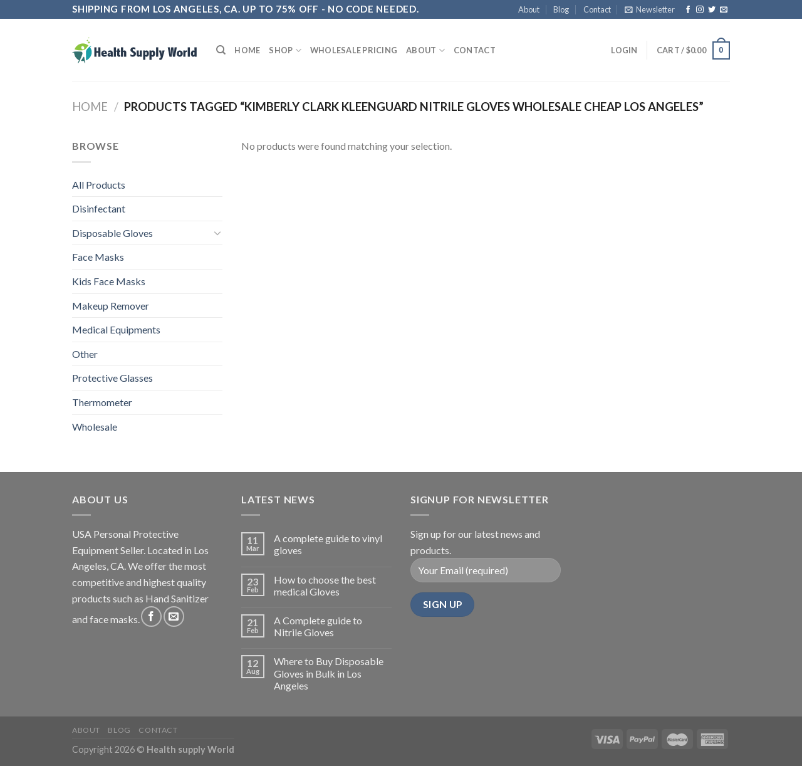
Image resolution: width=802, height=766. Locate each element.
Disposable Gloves (112, 233)
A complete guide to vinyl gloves (328, 544)
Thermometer (102, 402)
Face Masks (98, 257)
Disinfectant (98, 208)
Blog (561, 9)
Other (85, 354)
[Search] (221, 50)
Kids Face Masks (108, 281)
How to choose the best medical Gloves (325, 585)
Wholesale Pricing (353, 50)
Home (247, 50)
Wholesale (94, 427)
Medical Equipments (116, 329)
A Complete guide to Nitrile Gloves (318, 626)
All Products (98, 185)
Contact (597, 9)
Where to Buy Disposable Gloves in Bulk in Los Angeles (328, 673)
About (528, 9)
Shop (285, 50)
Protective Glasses (112, 378)
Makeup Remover (110, 306)
